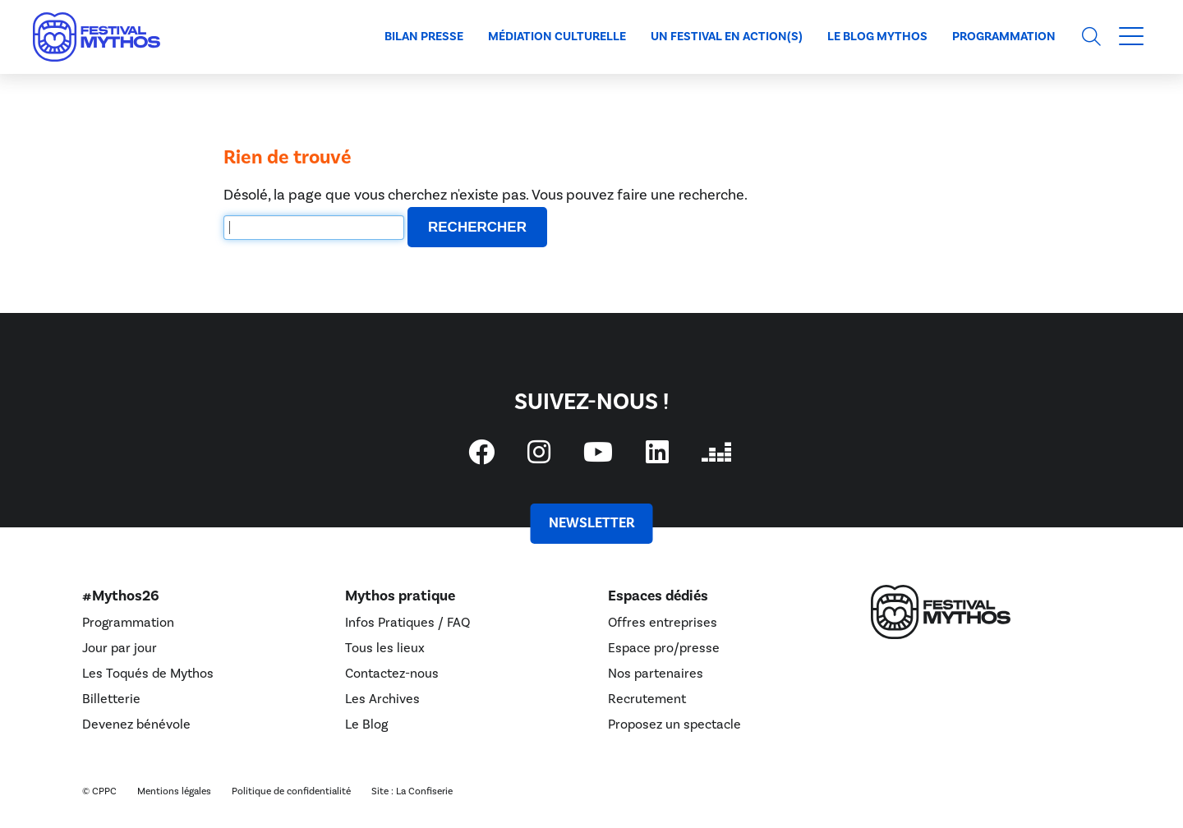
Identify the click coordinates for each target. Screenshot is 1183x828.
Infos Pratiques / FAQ (407, 622)
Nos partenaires (655, 673)
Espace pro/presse (664, 648)
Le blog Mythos (877, 36)
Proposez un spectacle (674, 724)
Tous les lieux (385, 648)
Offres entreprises (662, 622)
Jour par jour (119, 648)
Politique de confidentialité (291, 791)
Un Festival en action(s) (727, 36)
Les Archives (382, 699)
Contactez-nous (392, 673)
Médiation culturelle (557, 36)
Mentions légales (174, 791)
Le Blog (366, 724)
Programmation (1004, 36)
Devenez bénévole (136, 724)
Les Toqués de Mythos (148, 673)
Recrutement (647, 699)
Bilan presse (423, 36)
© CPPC (99, 791)
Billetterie (111, 699)
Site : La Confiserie (412, 791)
